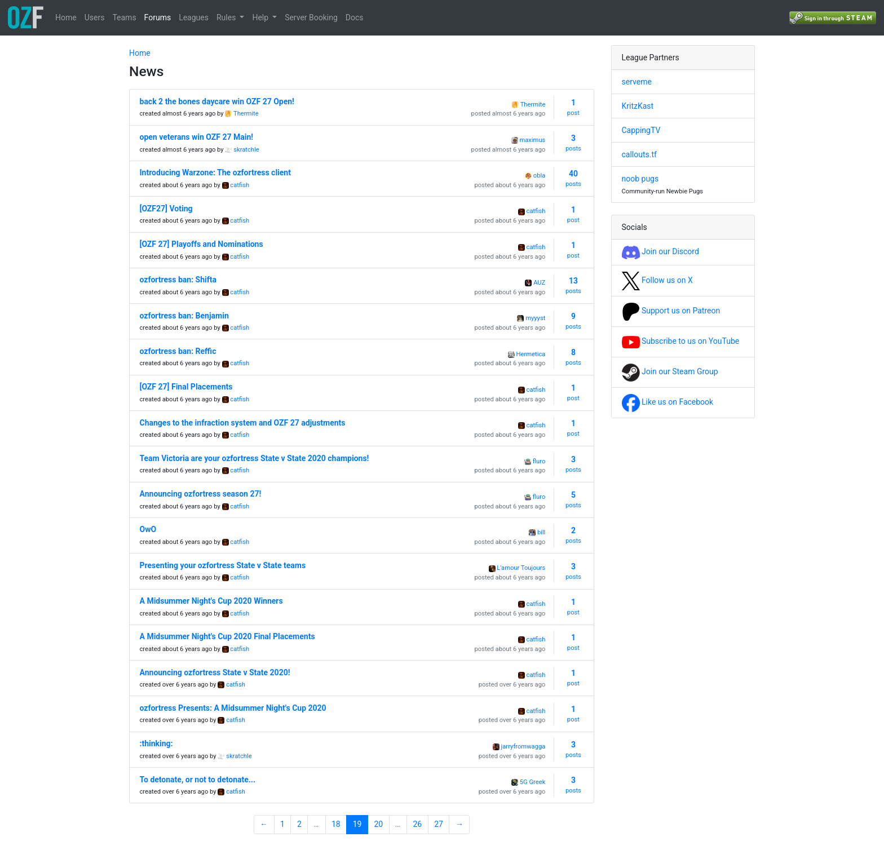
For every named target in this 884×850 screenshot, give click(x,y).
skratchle (246, 149)
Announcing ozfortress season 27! (201, 493)
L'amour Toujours (521, 568)
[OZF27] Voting (166, 208)
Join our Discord (660, 251)
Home (66, 17)
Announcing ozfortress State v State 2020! (215, 672)
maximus (532, 140)
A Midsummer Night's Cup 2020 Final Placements (227, 636)
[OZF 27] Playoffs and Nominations (201, 244)
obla (539, 175)
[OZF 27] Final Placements (186, 386)
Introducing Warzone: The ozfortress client (215, 172)
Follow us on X (657, 280)
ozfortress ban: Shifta (178, 279)
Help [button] (261, 17)
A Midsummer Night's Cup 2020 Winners (211, 600)
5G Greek (533, 782)
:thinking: (156, 743)
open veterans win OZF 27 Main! (197, 136)
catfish (239, 185)
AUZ (539, 282)
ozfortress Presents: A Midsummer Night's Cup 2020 (233, 707)
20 (378, 824)
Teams (124, 17)
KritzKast (638, 105)
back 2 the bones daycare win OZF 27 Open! (217, 101)
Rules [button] (227, 17)
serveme (637, 81)
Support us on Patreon (671, 310)
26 (417, 824)
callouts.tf (639, 154)
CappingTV (641, 130)
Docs (355, 17)
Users (95, 17)
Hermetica (531, 354)
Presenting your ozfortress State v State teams (223, 565)
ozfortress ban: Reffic (178, 351)
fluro (539, 461)
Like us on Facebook (668, 401)
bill (541, 532)
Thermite (246, 113)
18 (336, 824)
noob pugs (640, 178)
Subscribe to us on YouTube (681, 341)
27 (438, 824)
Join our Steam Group (670, 371)
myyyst (535, 318)
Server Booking (311, 17)
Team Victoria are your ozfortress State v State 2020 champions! (254, 458)
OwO (148, 529)
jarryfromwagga (523, 746)
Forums (157, 17)
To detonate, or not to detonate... (197, 779)
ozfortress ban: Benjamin (184, 315)
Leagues (194, 17)
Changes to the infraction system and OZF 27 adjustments (243, 422)
